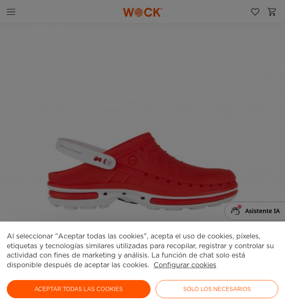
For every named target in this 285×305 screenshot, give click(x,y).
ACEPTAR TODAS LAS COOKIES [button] (78, 289)
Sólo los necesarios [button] (217, 289)
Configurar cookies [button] (185, 265)
